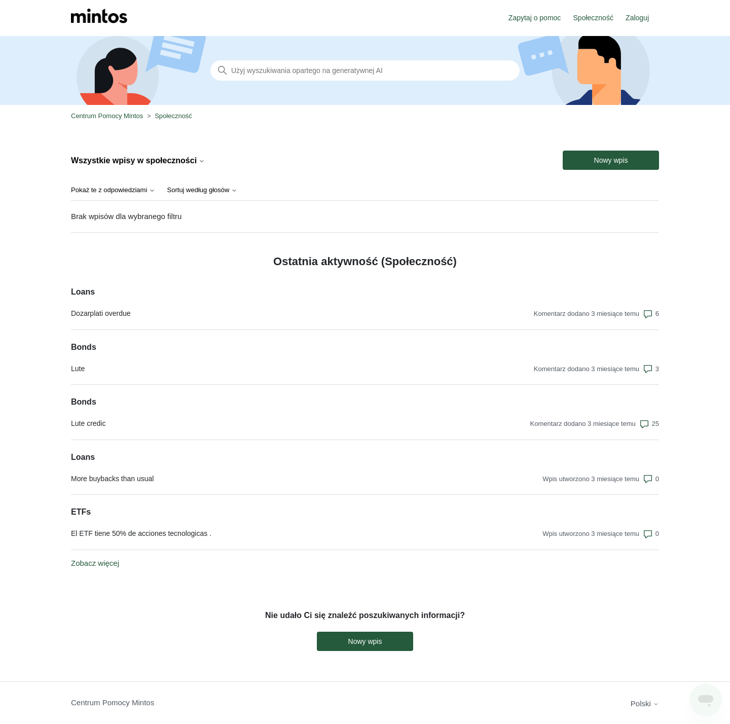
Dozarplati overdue (101, 313)
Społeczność (593, 18)
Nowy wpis (611, 160)
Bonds (83, 347)
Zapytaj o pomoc (534, 18)
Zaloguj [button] (637, 18)
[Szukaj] (365, 70)
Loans (83, 291)
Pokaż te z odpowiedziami (113, 190)
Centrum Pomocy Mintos (108, 116)
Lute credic (88, 423)
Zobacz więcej (95, 563)
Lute (78, 369)
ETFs (81, 512)
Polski (645, 703)
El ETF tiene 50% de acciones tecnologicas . (141, 533)
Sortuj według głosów (202, 190)
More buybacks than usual (112, 479)
